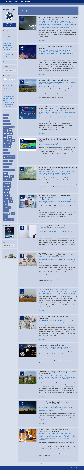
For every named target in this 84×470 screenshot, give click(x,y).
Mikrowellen (73, 112)
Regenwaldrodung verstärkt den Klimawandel (54, 80)
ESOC (42, 231)
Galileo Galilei (73, 24)
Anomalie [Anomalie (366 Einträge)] (6, 115)
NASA (40, 27)
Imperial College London (52, 436)
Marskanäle (71, 26)
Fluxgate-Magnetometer (68, 435)
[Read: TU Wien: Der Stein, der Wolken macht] (27, 350)
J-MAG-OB (69, 436)
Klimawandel (63, 53)
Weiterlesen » (42, 40)
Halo (50, 322)
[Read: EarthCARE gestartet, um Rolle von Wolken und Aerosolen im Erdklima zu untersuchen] (27, 231)
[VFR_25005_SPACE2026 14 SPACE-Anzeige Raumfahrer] (9, 232)
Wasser (54, 83)
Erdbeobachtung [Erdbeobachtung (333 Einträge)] (8, 133)
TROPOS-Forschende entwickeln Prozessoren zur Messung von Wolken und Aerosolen (56, 255)
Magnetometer (54, 438)
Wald (51, 83)
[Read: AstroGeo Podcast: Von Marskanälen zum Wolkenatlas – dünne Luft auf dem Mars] (27, 23)
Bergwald (60, 82)
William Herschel (55, 27)
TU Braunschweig (69, 438)
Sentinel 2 (57, 379)
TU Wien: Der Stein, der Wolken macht (52, 345)
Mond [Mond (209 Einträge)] (12, 170)
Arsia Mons (59, 23)
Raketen (49, 230)
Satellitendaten (42, 174)
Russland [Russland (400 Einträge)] (6, 192)
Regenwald (47, 83)
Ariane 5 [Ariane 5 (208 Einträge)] (5, 118)
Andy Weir (54, 23)
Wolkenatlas (66, 27)
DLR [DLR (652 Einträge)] (10, 130)
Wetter (53, 114)
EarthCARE (41, 50)
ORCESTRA (72, 53)
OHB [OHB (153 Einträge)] (12, 176)
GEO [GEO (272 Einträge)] (5, 143)
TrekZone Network (8, 85)
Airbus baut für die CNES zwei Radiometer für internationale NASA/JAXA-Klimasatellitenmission (56, 108)
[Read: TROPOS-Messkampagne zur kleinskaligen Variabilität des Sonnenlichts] (27, 377)
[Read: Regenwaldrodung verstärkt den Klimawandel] (27, 85)
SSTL (46, 203)
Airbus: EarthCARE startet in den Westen (53, 290)
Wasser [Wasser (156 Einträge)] (5, 216)
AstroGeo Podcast (43, 21)
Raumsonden (60, 433)
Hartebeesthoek (52, 231)
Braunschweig (56, 435)
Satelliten (52, 50)
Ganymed (41, 436)
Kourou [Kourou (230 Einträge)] (5, 161)
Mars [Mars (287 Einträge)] (10, 161)
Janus (42, 438)
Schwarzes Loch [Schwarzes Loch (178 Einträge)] (7, 198)
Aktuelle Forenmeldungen (7, 31)
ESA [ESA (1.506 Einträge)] (5, 137)
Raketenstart (42, 233)
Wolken (61, 27)
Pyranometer (47, 379)
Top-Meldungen (58, 50)
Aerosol (68, 50)
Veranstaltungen (48, 435)
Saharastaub (47, 261)
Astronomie (50, 21)
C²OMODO (52, 112)
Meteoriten (64, 409)
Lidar (68, 53)
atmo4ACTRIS (42, 52)
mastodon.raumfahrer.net (9, 62)
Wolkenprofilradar (54, 144)
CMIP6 (72, 171)
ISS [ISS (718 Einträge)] (5, 146)
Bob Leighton (72, 23)
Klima (63, 112)
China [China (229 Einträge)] (5, 130)
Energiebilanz (66, 52)
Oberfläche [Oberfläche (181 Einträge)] (6, 176)
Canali (40, 24)
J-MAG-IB (64, 436)
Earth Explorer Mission (44, 293)
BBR (61, 320)
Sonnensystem (47, 23)
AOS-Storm (47, 112)
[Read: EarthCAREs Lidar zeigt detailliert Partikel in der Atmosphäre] (27, 52)
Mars (60, 21)
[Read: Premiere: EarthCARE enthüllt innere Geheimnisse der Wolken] (27, 144)
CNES (56, 112)
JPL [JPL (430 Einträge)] (9, 146)
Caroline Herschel (46, 24)
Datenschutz (9, 25)
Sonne (61, 379)
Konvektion (67, 112)
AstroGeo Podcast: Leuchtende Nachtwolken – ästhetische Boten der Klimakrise (55, 403)
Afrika (56, 82)
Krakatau (41, 409)
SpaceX (47, 233)
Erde (40, 82)
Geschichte (56, 21)
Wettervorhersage (52, 203)
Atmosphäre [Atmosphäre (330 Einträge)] (7, 124)
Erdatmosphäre (42, 322)
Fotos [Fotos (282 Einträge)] (12, 140)
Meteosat (67, 377)
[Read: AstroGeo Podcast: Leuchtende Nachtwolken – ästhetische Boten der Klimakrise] (27, 407)
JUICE (46, 433)
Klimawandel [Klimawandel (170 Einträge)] (6, 153)
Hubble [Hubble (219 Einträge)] (10, 143)
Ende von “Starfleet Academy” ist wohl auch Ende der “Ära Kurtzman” (9, 98)
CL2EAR (40, 377)
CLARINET (54, 52)
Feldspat (61, 347)
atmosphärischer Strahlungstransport (65, 375)
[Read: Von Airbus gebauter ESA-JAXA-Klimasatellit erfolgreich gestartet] (27, 201)
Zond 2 (71, 27)
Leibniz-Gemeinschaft (60, 377)
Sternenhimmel (60, 406)
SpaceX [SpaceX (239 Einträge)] (5, 204)
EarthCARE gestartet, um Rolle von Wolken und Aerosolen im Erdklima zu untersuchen (55, 227)
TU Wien (55, 348)
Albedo (68, 171)
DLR (66, 320)
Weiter (76, 464)
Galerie (21, 1)
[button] (83, 1)
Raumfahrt (41, 23)
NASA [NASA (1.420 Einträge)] (5, 173)
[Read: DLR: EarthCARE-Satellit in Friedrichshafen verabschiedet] (27, 322)
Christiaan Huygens (55, 24)
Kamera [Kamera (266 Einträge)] (5, 150)
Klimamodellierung (53, 173)
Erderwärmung (42, 173)
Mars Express (71, 21)
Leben (59, 26)
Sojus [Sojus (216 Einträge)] (11, 201)
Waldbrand (62, 261)
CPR (65, 143)
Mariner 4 (63, 26)
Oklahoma (72, 377)
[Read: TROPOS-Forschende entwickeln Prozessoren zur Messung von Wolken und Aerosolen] (27, 259)
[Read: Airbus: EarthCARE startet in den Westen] (27, 295)
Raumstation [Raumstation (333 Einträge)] (7, 186)
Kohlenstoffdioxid (53, 26)
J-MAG (59, 436)
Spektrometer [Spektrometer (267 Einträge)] (7, 207)
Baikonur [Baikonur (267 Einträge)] (6, 127)
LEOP (67, 231)
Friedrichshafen (63, 201)
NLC (75, 409)
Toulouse (49, 114)
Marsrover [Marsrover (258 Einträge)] (6, 167)
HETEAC (58, 53)
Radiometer (44, 114)
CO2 (61, 24)
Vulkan (40, 410)
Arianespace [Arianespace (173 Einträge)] (6, 121)
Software (52, 261)
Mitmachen (27, 1)
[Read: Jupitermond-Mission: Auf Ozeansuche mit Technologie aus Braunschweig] (27, 435)
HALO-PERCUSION (51, 53)
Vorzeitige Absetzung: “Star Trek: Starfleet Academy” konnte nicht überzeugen (9, 104)
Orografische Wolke (46, 27)
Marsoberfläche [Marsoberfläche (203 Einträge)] (7, 164)
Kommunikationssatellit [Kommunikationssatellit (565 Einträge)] (9, 157)
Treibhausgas (49, 174)
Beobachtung (51, 406)
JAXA (60, 112)
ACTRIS (64, 50)
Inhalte (10, 1)
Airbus (62, 111)
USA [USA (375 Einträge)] (13, 213)
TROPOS (41, 55)
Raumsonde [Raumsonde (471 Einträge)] (7, 183)
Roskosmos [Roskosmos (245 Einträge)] (6, 189)
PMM (40, 114)
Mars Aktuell (65, 21)
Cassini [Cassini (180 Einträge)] (12, 127)
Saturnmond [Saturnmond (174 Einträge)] (6, 195)
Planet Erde (41, 83)
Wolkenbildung (64, 348)
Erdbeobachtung (42, 53)
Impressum (9, 23)
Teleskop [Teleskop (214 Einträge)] (6, 210)
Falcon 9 (46, 231)
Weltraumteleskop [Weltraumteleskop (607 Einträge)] (8, 219)
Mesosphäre (58, 409)
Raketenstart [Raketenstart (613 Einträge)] (7, 179)
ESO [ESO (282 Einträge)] (10, 137)
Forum (15, 1)
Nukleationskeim (43, 348)
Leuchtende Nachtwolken (49, 409)
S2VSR (52, 379)
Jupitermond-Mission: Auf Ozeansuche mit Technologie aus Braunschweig (54, 430)
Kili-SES (67, 82)
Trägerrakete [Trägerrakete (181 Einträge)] (6, 213)
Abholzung (51, 82)
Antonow (71, 292)
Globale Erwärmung (53, 407)
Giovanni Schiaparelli (43, 26)
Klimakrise (64, 407)
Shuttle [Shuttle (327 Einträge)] (5, 201)
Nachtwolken (70, 409)
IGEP (45, 436)
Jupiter (49, 433)
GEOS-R (52, 377)
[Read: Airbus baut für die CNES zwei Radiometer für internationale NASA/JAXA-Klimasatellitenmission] (27, 112)
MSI (40, 261)
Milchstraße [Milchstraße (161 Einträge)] (6, 170)
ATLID (49, 201)
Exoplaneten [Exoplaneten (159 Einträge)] (6, 140)
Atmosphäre (66, 23)
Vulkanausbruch (46, 410)
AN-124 (66, 292)
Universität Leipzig (57, 174)
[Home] (6, 1)
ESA (73, 143)
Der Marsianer (66, 24)
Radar (40, 144)
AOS (43, 112)
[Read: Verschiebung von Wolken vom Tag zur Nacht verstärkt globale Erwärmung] (27, 173)
